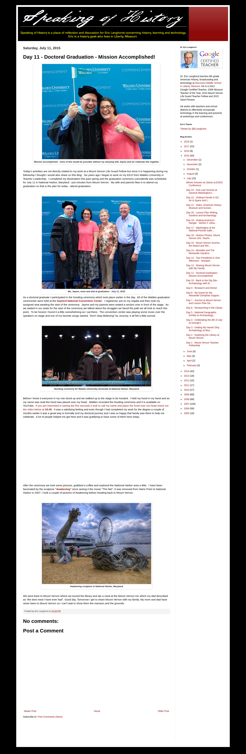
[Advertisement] (85, 731)
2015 (187, 155)
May (189, 356)
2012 (187, 380)
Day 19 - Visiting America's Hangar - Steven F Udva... (201, 221)
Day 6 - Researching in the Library (204, 307)
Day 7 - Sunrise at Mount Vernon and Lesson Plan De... (203, 302)
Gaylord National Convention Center (79, 300)
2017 (187, 146)
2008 (187, 399)
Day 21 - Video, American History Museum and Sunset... (203, 206)
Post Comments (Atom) (50, 716)
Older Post (163, 711)
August (191, 173)
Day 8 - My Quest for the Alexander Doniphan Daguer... (203, 294)
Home (97, 711)
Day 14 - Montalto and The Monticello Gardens (200, 252)
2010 (187, 389)
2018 (187, 141)
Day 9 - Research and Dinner (201, 288)
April (189, 360)
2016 (187, 151)
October (191, 169)
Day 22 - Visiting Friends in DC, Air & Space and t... (203, 199)
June (190, 351)
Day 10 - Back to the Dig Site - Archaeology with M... (202, 282)
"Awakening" (63, 489)
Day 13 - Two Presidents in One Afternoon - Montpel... (203, 259)
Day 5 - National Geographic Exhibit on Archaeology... (201, 314)
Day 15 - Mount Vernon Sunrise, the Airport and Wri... (203, 244)
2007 (187, 403)
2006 (187, 408)
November (192, 164)
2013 (187, 375)
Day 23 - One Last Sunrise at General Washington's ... (201, 191)
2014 (187, 371)
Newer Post (30, 711)
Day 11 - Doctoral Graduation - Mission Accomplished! (202, 274)
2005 (187, 413)
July (189, 178)
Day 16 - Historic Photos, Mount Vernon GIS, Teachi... (203, 237)
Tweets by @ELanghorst (193, 128)
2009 (187, 394)
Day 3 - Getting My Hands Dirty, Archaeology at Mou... (203, 329)
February (192, 365)
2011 (187, 385)
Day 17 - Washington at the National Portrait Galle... (200, 229)
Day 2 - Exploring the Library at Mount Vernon (202, 336)
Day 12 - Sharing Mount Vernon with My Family (203, 267)
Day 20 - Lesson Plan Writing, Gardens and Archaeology (202, 214)
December (192, 159)
